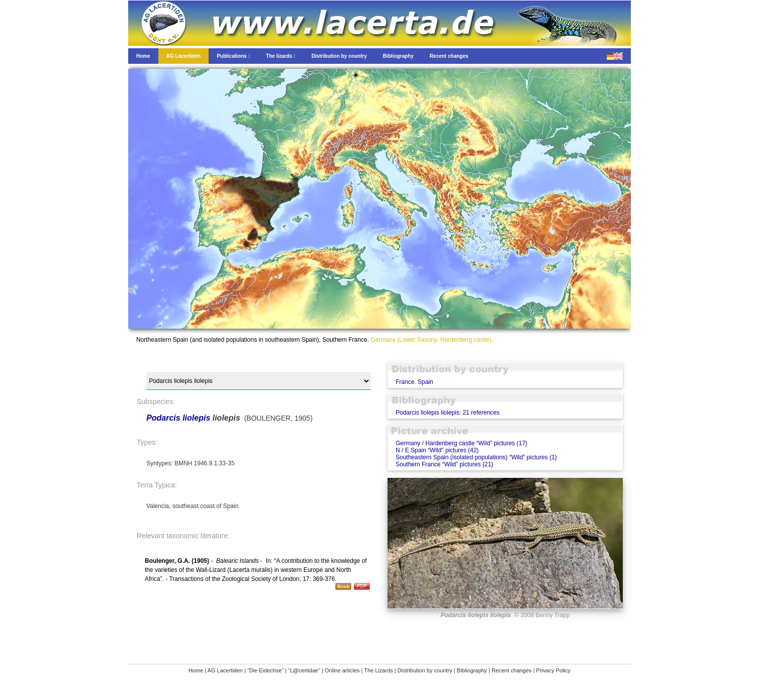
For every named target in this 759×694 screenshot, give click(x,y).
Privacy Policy (553, 670)
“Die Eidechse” (265, 670)
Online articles (342, 670)
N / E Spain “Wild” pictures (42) (437, 450)
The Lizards (378, 670)
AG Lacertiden (225, 670)
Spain (425, 381)
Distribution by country (425, 670)
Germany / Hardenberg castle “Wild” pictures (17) (461, 443)
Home (195, 670)
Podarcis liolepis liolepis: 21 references (448, 412)
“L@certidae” (304, 670)
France (405, 381)
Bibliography (472, 670)
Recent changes (512, 670)
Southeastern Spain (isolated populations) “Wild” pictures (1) (476, 457)
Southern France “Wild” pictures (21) (444, 464)
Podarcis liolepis (178, 418)
